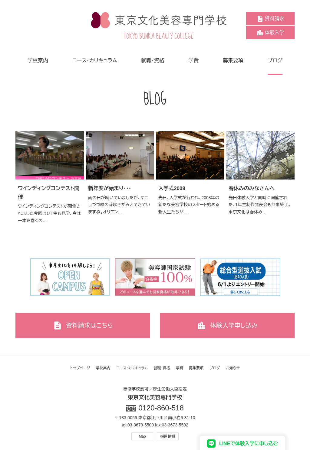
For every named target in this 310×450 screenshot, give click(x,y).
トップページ (80, 368)
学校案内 (103, 368)
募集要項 (196, 368)
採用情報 (167, 436)
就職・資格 (162, 368)
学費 (179, 368)
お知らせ (233, 368)
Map (142, 436)
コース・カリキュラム (132, 368)
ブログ (214, 368)
